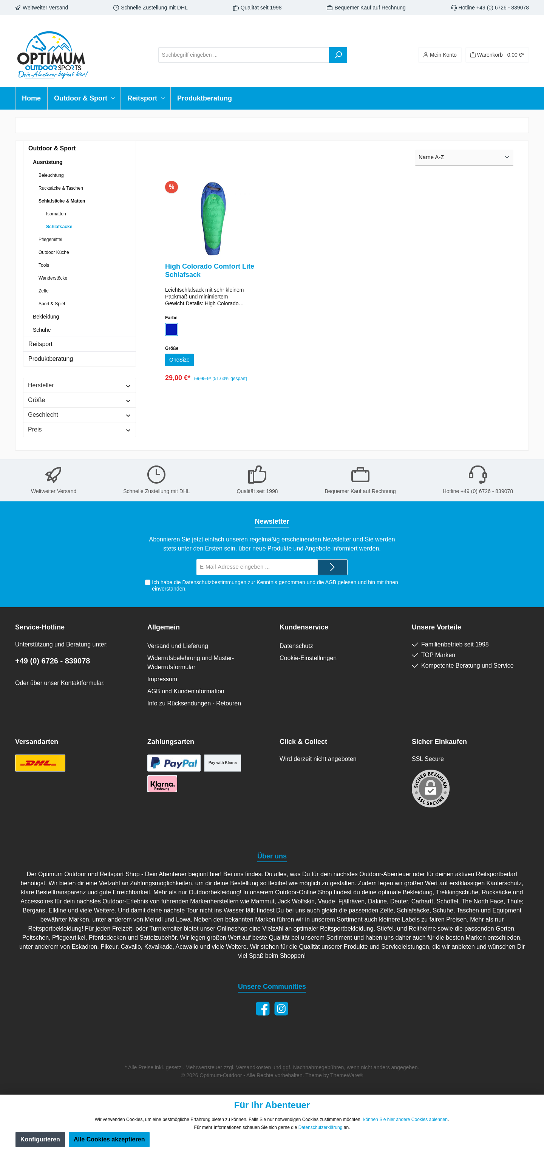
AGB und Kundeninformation (185, 691)
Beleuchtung (51, 175)
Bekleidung (46, 317)
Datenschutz (296, 646)
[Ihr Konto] (440, 55)
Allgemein (163, 627)
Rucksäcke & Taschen (61, 188)
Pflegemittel (50, 239)
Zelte (44, 291)
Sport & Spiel (52, 303)
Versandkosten (253, 1067)
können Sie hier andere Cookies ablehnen (405, 1119)
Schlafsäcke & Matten (62, 201)
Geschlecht (79, 414)
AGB (330, 582)
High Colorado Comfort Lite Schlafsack (209, 270)
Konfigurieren (40, 1139)
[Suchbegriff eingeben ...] (243, 55)
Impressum (162, 679)
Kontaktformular (82, 683)
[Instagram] (281, 1008)
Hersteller (79, 385)
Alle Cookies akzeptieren (109, 1139)
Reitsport (40, 344)
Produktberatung (50, 359)
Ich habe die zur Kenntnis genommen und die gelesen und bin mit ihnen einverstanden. (275, 585)
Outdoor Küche (54, 252)
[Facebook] (262, 1008)
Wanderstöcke (53, 278)
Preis (79, 429)
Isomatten (56, 213)
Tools (44, 265)
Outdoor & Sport (52, 148)
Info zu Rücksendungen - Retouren (194, 703)
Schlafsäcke (59, 226)
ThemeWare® (346, 1075)
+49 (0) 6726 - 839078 (52, 661)
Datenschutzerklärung (320, 1127)
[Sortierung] (464, 158)
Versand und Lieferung (177, 646)
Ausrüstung (48, 162)
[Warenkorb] (497, 55)
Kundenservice (304, 627)
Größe (79, 400)
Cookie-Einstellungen (308, 658)
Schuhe (42, 330)
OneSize (180, 360)
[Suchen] (338, 55)
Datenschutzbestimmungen (214, 582)
